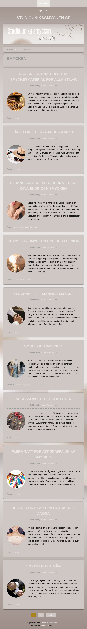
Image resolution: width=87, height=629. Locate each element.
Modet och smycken (43, 346)
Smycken (18, 118)
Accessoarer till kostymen (43, 399)
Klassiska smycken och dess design (43, 241)
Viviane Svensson (47, 86)
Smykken (26, 385)
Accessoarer (19, 227)
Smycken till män (43, 566)
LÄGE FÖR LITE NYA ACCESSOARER (43, 132)
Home (17, 50)
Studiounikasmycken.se (43, 18)
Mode (27, 227)
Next (50, 615)
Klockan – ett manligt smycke (43, 294)
